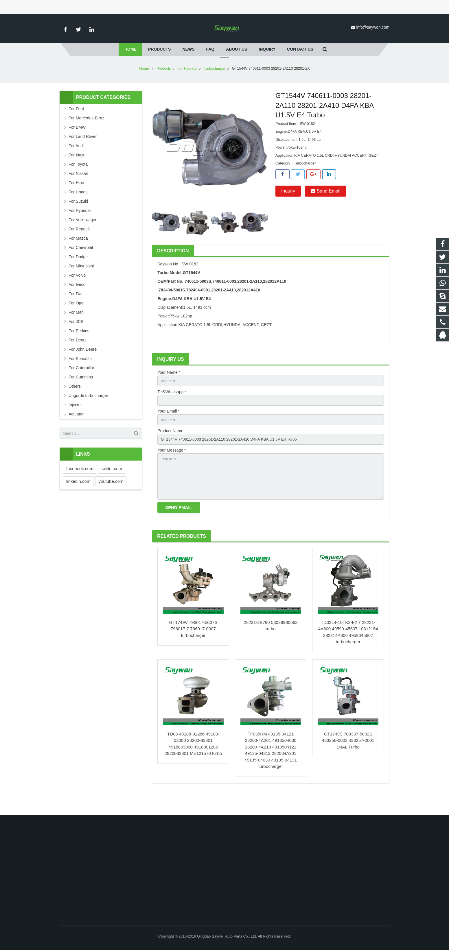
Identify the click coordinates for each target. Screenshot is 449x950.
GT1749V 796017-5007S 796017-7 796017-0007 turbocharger (193, 650)
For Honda (78, 209)
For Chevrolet (81, 264)
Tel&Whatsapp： (172, 409)
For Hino (76, 199)
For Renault (79, 246)
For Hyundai (187, 86)
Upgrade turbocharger (88, 412)
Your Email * (168, 429)
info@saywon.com (372, 27)
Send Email (325, 208)
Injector (75, 421)
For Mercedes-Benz (86, 135)
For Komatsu (80, 375)
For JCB (76, 338)
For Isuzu (77, 172)
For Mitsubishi (81, 283)
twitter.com (111, 485)
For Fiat (75, 310)
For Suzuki (78, 218)
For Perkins (79, 347)
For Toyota (78, 181)
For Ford (76, 125)
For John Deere (83, 366)
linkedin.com (78, 498)
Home (144, 86)
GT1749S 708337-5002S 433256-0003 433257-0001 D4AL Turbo (348, 762)
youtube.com (110, 498)
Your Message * (171, 469)
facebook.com (79, 485)
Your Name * (168, 389)
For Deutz (77, 357)
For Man (76, 329)
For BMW (77, 144)
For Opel (76, 320)
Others (75, 403)
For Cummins (81, 394)
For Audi (76, 162)
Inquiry (288, 208)
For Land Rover (83, 153)
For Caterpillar (81, 384)
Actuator (76, 431)
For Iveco (77, 301)
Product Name (170, 449)
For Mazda (78, 255)
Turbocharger (214, 86)
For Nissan (78, 190)
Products (164, 86)
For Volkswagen (83, 236)
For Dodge (78, 273)
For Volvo (77, 292)
